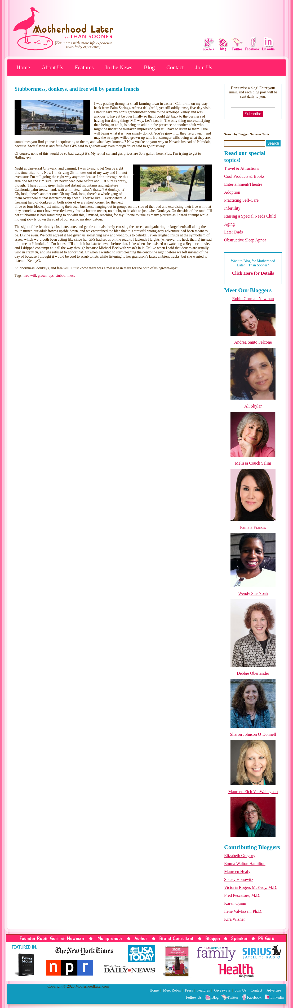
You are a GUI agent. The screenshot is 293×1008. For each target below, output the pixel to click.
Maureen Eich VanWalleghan (253, 791)
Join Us (203, 67)
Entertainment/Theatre (243, 184)
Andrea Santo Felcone (253, 342)
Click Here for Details (253, 273)
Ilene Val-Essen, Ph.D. (243, 911)
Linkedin (277, 998)
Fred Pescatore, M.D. (242, 895)
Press (189, 990)
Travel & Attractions (241, 168)
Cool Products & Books (244, 176)
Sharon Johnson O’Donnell (253, 734)
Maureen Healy (237, 871)
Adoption (232, 192)
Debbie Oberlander (253, 673)
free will (30, 276)
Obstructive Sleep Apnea (245, 240)
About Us (52, 67)
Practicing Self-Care (241, 200)
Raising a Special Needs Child (250, 216)
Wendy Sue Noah (253, 593)
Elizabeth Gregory (239, 855)
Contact (175, 67)
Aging (229, 224)
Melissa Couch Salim (253, 463)
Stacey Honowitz (238, 879)
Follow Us (194, 998)
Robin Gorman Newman (253, 298)
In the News (118, 67)
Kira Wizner (234, 919)
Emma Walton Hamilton (244, 863)
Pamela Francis (253, 527)
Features (84, 67)
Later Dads (233, 232)
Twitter (233, 998)
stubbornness (65, 276)
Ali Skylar (253, 406)
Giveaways (222, 990)
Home (23, 67)
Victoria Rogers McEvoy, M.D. (250, 887)
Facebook (254, 998)
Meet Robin (172, 990)
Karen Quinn (235, 903)
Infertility (232, 208)
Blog (149, 67)
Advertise (274, 990)
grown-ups (46, 276)
